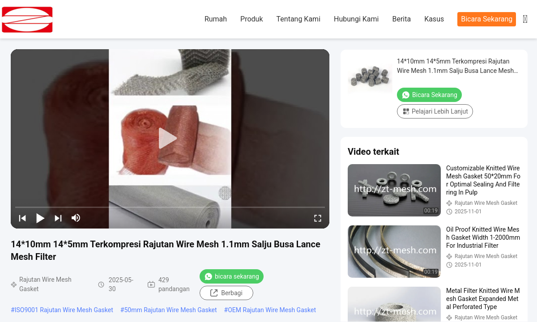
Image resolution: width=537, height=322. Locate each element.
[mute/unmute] (76, 218)
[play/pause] (40, 218)
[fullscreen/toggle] (318, 218)
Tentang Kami (298, 19)
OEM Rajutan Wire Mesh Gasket (272, 310)
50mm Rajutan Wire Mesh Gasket (170, 310)
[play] (170, 138)
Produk (251, 19)
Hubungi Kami (356, 19)
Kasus (434, 19)
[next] (58, 218)
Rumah (216, 19)
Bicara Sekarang (486, 19)
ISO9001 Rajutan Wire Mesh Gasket (64, 310)
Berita (401, 19)
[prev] (22, 218)
